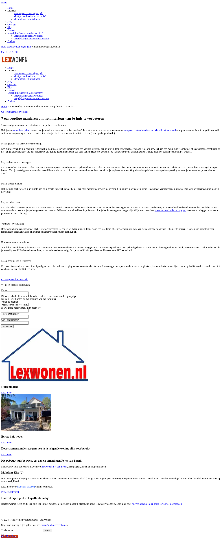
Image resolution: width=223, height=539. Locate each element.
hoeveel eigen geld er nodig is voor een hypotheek (157, 504)
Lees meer (6, 392)
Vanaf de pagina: (9, 301)
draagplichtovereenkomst (54, 525)
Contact (11, 30)
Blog (9, 27)
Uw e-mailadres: (10, 320)
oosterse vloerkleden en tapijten (170, 210)
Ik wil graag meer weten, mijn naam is (21, 307)
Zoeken (11, 41)
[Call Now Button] (9, 536)
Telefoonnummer (10, 313)
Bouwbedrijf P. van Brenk (54, 466)
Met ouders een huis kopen (27, 19)
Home (10, 8)
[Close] (2, 534)
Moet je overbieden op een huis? (30, 16)
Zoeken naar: (7, 530)
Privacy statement (10, 492)
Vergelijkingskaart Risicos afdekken (31, 38)
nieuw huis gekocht (22, 130)
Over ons (11, 24)
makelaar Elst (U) (26, 486)
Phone (4, 290)
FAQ (9, 21)
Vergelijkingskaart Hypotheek (28, 35)
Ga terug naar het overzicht (14, 111)
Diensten (11, 10)
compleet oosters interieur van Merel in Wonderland (150, 130)
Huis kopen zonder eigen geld (28, 13)
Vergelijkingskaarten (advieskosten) (25, 33)
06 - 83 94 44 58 (9, 52)
